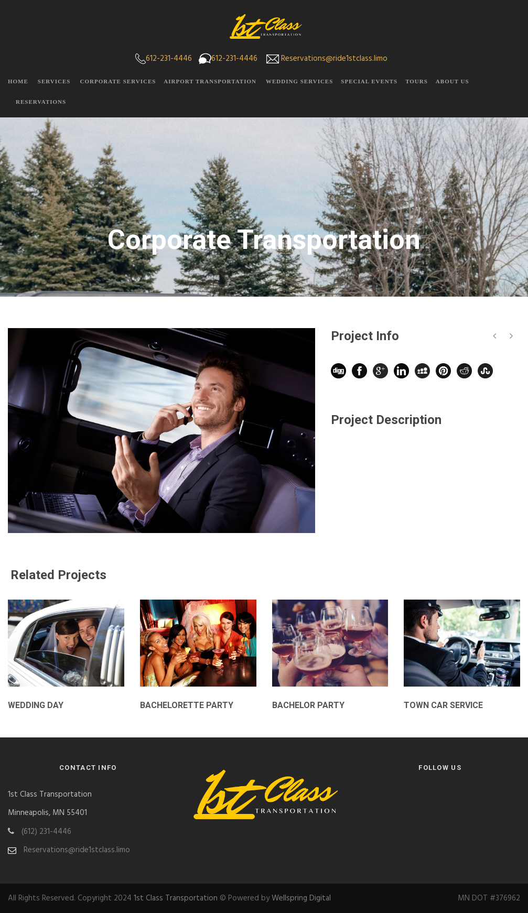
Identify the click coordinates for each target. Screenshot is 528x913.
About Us (452, 81)
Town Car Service (443, 705)
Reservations (41, 102)
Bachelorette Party (186, 705)
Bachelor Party (308, 705)
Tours (416, 81)
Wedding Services (299, 81)
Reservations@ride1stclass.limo (334, 58)
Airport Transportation (210, 81)
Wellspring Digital (301, 898)
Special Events (369, 81)
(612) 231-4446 (46, 831)
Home (18, 81)
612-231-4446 (169, 58)
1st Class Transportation (176, 898)
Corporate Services (118, 81)
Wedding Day (35, 705)
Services (54, 81)
